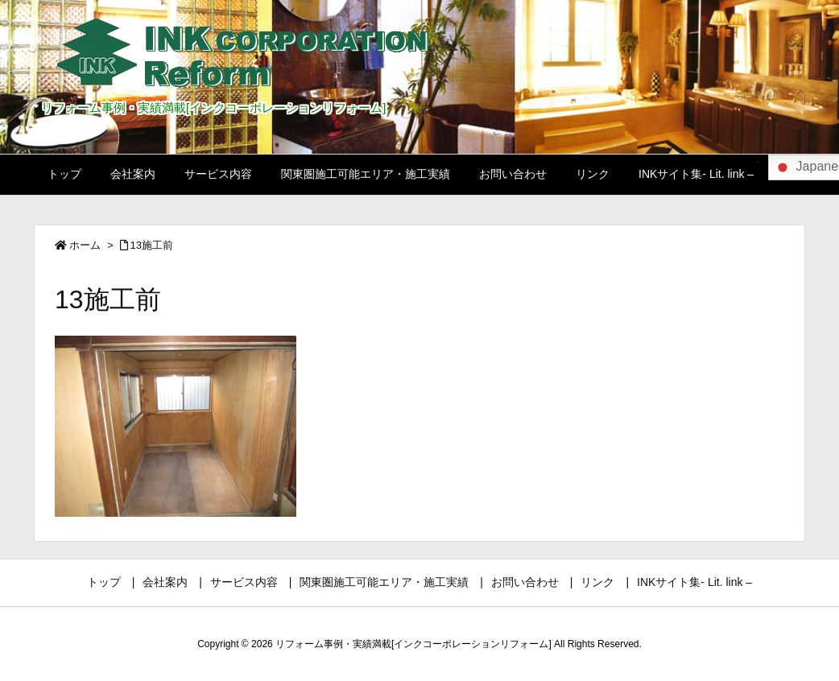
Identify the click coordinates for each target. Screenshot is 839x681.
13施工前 (151, 245)
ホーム (85, 245)
